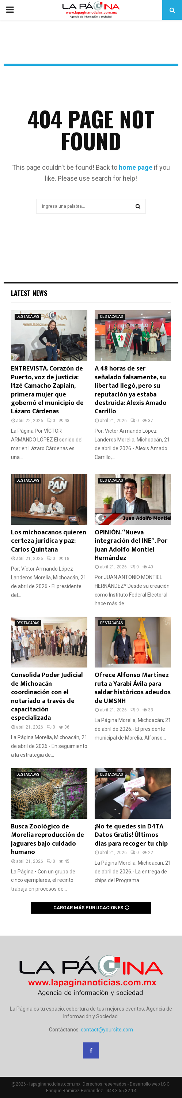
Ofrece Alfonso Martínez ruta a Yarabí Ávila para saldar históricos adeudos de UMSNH (133, 688)
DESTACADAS (27, 317)
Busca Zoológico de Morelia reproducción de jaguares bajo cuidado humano (47, 839)
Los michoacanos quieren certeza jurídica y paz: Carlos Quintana (48, 541)
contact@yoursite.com (107, 1030)
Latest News (29, 293)
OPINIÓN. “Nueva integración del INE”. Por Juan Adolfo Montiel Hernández (131, 545)
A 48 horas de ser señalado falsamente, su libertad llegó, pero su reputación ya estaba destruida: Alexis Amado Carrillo (131, 390)
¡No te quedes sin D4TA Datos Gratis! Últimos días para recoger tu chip (131, 835)
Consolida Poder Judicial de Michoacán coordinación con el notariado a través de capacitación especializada (47, 696)
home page (135, 167)
